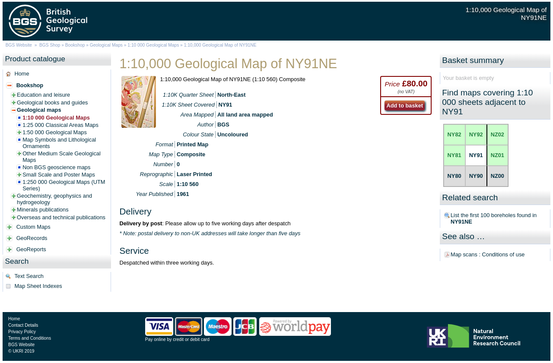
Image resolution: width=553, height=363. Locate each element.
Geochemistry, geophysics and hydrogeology (54, 199)
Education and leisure (43, 95)
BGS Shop (49, 45)
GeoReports (31, 249)
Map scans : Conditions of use (487, 254)
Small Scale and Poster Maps (58, 174)
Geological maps (39, 110)
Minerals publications (43, 209)
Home (21, 73)
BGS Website (19, 45)
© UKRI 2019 (21, 351)
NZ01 (497, 155)
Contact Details (23, 325)
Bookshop (75, 45)
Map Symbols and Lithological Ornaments (59, 142)
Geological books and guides (52, 102)
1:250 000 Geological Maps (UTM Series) (63, 185)
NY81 (454, 155)
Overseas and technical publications (61, 217)
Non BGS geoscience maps (56, 167)
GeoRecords (32, 238)
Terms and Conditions (29, 338)
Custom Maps (33, 227)
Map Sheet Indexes (38, 286)
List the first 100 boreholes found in (494, 218)
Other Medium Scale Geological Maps (61, 156)
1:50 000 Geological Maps (54, 132)
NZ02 (497, 134)
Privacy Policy (22, 331)
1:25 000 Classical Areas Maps (60, 125)
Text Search (29, 276)
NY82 (454, 134)
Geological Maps (106, 45)
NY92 (476, 134)
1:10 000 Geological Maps (153, 45)
